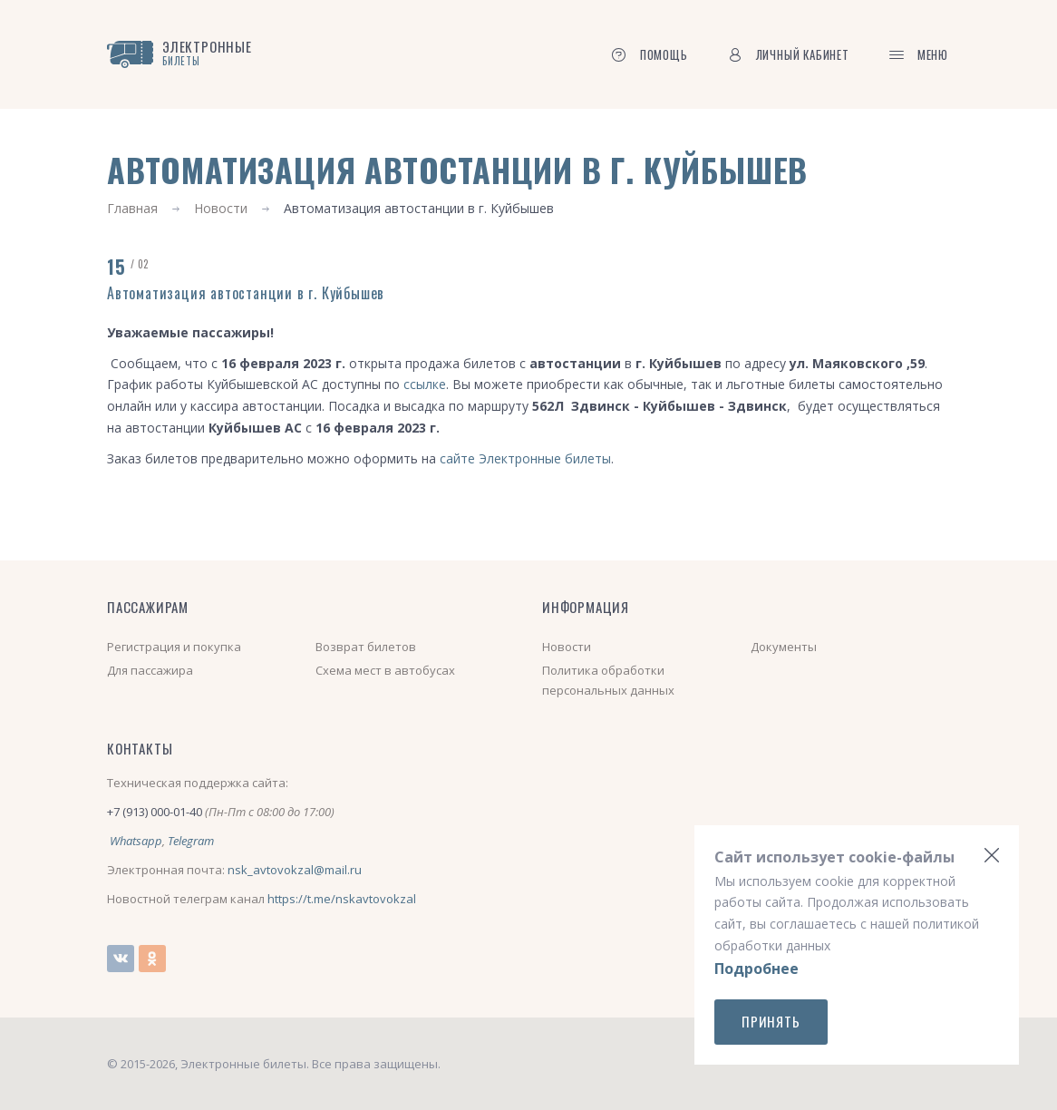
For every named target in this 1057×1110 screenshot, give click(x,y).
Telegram (191, 840)
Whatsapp (136, 840)
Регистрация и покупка (174, 646)
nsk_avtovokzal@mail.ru (295, 870)
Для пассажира (150, 670)
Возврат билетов (365, 646)
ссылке (424, 384)
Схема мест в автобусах (385, 670)
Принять (771, 1021)
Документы (784, 646)
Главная (132, 208)
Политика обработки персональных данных (608, 680)
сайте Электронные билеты (525, 458)
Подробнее (756, 969)
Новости (220, 208)
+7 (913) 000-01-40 (154, 811)
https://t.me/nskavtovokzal (341, 899)
